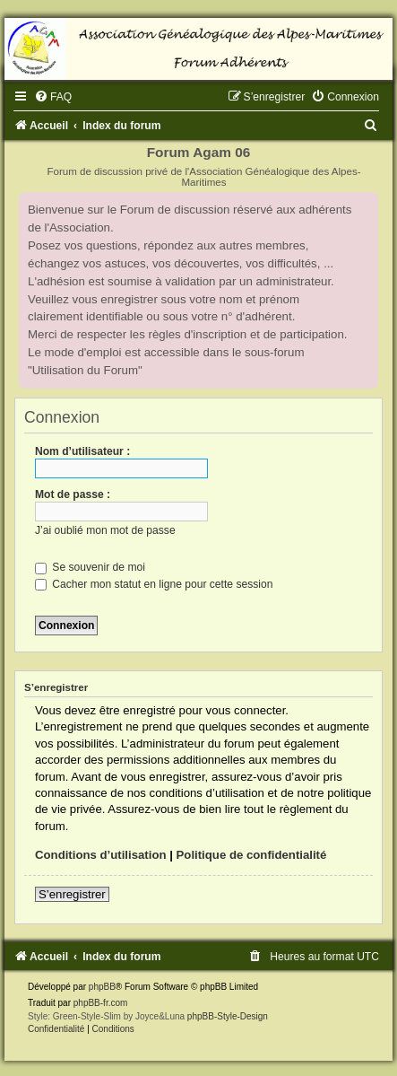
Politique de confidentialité (252, 855)
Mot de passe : (72, 494)
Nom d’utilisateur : (82, 451)
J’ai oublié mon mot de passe (105, 530)
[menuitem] (53, 97)
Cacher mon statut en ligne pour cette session (153, 584)
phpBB (102, 987)
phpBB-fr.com (100, 1003)
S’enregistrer (72, 894)
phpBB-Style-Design (227, 1016)
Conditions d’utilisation (101, 855)
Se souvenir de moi (90, 567)
